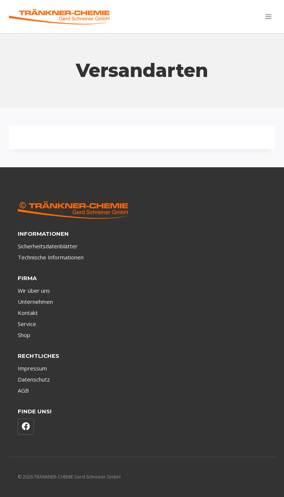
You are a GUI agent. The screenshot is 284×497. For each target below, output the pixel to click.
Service (27, 324)
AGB (23, 390)
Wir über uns (34, 290)
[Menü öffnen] (268, 16)
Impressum (32, 368)
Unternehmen (35, 301)
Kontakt (28, 312)
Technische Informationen (51, 257)
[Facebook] (26, 427)
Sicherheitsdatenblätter (48, 246)
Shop (24, 335)
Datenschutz (34, 379)
